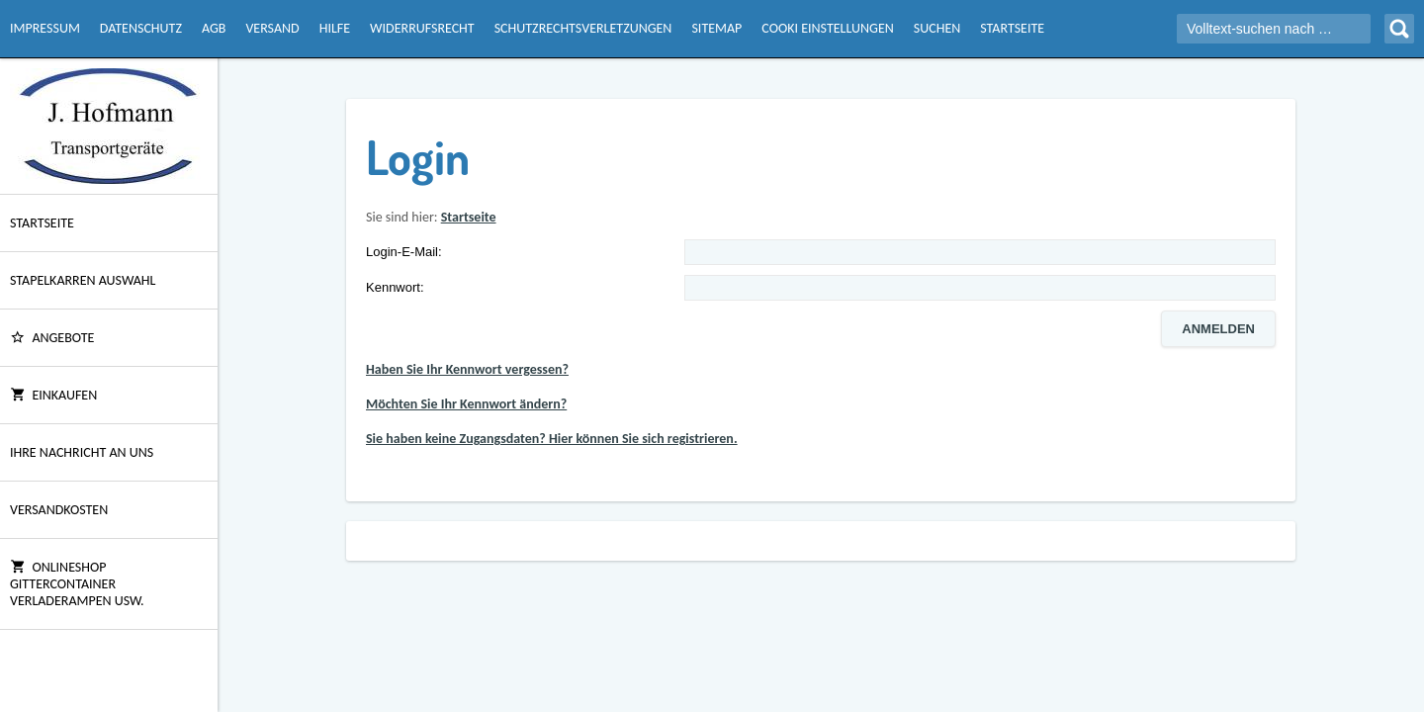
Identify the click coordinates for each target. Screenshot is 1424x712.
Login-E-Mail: (404, 251)
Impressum (45, 28)
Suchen (937, 28)
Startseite (1012, 28)
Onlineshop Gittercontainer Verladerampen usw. (77, 584)
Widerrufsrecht (422, 28)
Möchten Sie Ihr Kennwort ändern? (466, 404)
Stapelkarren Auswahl (82, 280)
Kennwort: (395, 287)
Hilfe (334, 28)
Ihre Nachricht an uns (81, 452)
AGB (213, 28)
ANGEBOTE (52, 337)
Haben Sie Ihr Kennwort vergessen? (467, 369)
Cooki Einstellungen (827, 28)
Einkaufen (53, 395)
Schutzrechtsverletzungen (583, 28)
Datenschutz (141, 28)
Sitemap (716, 28)
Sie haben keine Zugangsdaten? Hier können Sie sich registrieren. (552, 438)
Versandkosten (59, 509)
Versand (272, 28)
